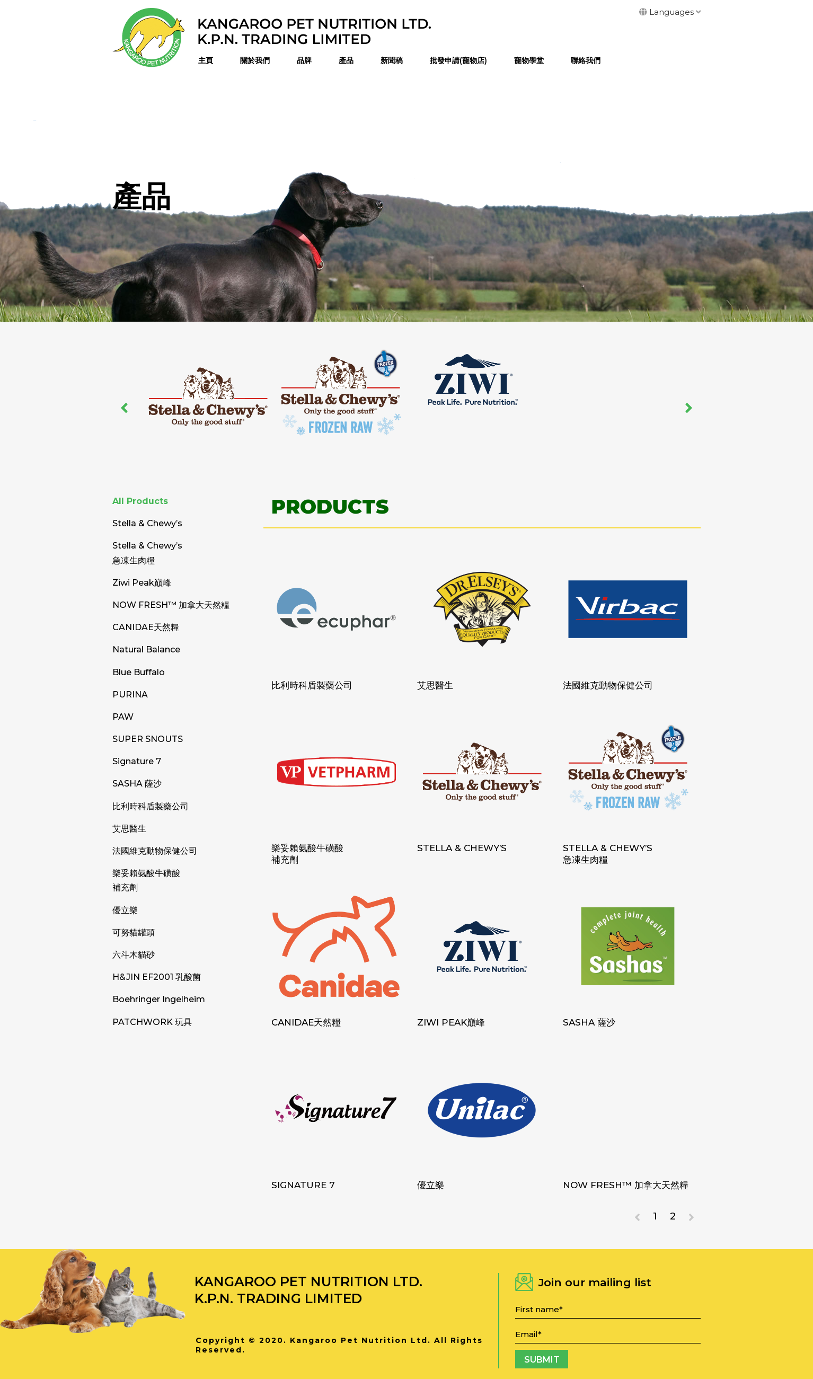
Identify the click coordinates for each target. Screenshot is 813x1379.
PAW (123, 717)
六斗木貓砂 (133, 955)
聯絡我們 (585, 60)
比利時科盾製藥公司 (311, 685)
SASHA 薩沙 (589, 1022)
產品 (346, 60)
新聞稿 (392, 60)
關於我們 (255, 60)
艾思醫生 (435, 685)
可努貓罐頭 (133, 932)
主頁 (205, 60)
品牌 (304, 60)
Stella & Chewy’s (462, 848)
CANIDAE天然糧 (306, 1022)
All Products (140, 501)
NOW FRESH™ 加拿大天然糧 (625, 1185)
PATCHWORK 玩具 (152, 1022)
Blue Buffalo (138, 672)
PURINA (130, 695)
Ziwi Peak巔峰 (451, 1022)
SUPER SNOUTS (147, 739)
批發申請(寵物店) (458, 60)
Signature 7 (303, 1185)
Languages (670, 12)
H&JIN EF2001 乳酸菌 (156, 977)
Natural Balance (146, 649)
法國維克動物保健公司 (608, 685)
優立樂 (430, 1185)
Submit (542, 1360)
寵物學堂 (529, 60)
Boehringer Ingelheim (158, 999)
